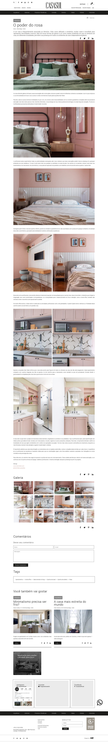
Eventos (64, 12)
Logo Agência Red (91, 738)
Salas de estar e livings (39, 579)
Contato (29, 7)
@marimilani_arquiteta (19, 468)
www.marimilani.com (18, 466)
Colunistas (92, 12)
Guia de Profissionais (76, 7)
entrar (82, 4)
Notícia (92, 18)
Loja (93, 7)
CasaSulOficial (21, 686)
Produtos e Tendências (40, 12)
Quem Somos (17, 7)
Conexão (54, 12)
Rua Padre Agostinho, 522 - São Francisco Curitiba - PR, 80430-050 (24, 730)
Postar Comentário (20, 565)
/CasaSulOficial (79, 686)
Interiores (27, 12)
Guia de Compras (87, 7)
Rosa (70, 579)
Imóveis (82, 12)
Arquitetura (16, 12)
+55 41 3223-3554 (18, 727)
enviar (65, 728)
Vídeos (73, 12)
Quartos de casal (51, 579)
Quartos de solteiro (62, 579)
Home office (28, 579)
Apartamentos (19, 579)
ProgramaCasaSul (44, 686)
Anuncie (24, 7)
